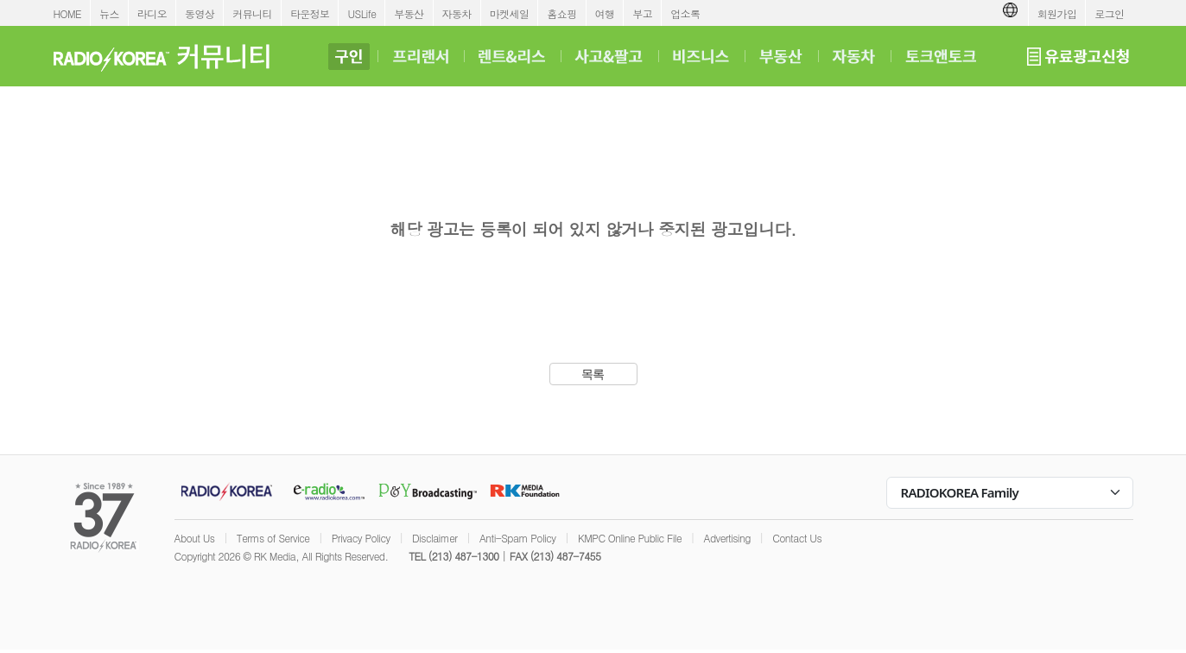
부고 (642, 13)
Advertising (727, 537)
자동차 (457, 13)
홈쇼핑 (561, 13)
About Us (194, 537)
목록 (593, 374)
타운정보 (310, 13)
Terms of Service (273, 537)
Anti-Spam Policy (517, 537)
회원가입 (1057, 13)
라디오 (152, 13)
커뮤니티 (252, 13)
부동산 (408, 13)
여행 (605, 13)
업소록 (685, 13)
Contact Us (796, 537)
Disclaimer (434, 537)
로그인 (1109, 13)
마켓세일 (510, 13)
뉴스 (109, 13)
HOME (68, 13)
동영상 (199, 13)
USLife (361, 13)
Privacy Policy (361, 537)
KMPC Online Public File (630, 537)
